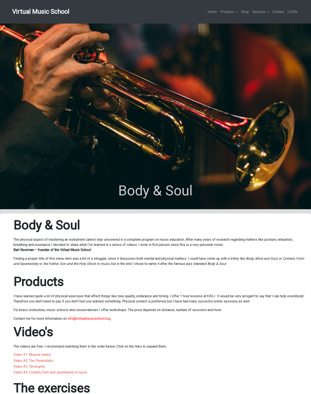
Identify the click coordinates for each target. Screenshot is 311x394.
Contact (278, 12)
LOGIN (292, 12)
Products (227, 12)
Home (212, 12)
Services (259, 12)
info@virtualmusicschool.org (89, 318)
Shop (245, 12)
